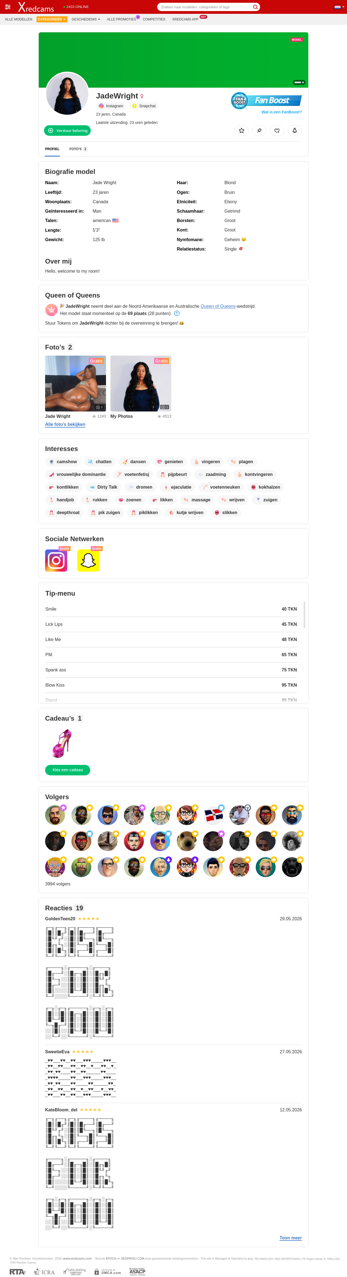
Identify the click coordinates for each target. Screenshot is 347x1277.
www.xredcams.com (77, 1258)
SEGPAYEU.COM (132, 1258)
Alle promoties (123, 18)
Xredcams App (186, 18)
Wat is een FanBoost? (281, 112)
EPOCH (111, 1258)
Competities (154, 19)
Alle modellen (18, 19)
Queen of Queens (218, 306)
